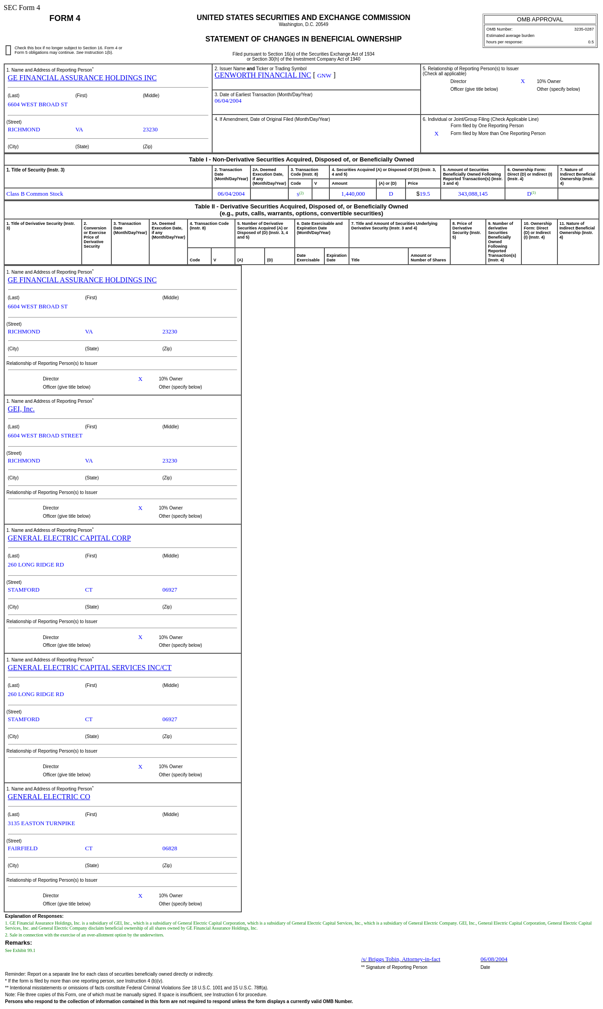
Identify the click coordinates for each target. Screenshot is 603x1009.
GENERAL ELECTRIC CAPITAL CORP (69, 538)
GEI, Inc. (21, 409)
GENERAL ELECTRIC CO (49, 797)
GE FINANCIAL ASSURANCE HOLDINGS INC (82, 78)
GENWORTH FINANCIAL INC (262, 75)
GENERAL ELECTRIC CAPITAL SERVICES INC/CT (90, 667)
